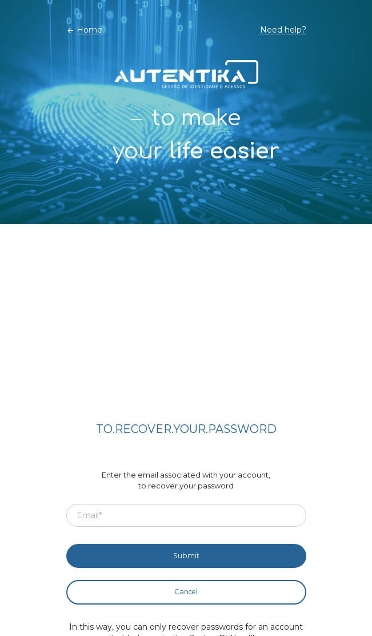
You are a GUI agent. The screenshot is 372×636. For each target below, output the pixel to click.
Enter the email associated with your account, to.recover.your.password (186, 480)
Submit (186, 555)
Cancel (186, 591)
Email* (89, 515)
